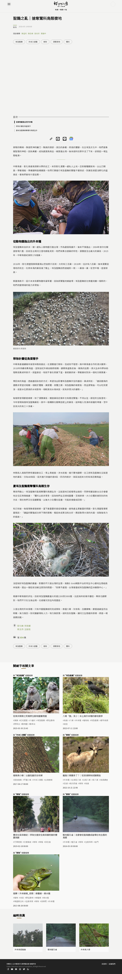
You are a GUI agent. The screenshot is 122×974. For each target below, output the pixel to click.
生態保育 (89, 842)
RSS (28, 969)
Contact (16, 969)
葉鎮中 (43, 33)
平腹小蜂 (27, 779)
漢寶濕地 (56, 41)
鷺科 (68, 41)
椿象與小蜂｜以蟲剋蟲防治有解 (28, 775)
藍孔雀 (74, 842)
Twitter (24, 969)
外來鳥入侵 (85, 949)
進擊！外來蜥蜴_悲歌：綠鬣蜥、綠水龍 (31, 893)
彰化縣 (20, 625)
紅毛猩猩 (24, 720)
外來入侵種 (33, 41)
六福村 (32, 720)
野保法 (17, 724)
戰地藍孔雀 (52, 949)
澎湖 (66, 783)
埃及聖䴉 (19, 41)
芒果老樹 (18, 842)
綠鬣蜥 (38, 897)
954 (21, 637)
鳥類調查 (104, 779)
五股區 (27, 629)
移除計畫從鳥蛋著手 (23, 126)
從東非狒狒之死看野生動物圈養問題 (30, 716)
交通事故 (27, 842)
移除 (45, 41)
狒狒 (16, 720)
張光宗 (37, 33)
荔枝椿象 (18, 779)
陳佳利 (24, 33)
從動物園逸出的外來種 (24, 122)
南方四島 (73, 783)
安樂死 (44, 901)
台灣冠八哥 (76, 779)
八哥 (72, 720)
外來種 (78, 720)
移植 (41, 842)
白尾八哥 (87, 779)
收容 (22, 897)
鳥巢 (66, 720)
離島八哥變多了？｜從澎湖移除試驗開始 (82, 775)
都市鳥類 (104, 720)
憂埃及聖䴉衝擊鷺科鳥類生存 (26, 130)
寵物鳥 (86, 720)
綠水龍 (46, 897)
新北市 (20, 629)
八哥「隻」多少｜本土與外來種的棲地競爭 (83, 716)
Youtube (12, 969)
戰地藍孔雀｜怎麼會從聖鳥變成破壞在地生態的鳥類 (85, 836)
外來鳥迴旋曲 (20, 949)
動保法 (32, 724)
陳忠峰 (30, 33)
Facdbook (8, 969)
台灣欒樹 (48, 779)
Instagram (20, 969)
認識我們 (112, 964)
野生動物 (50, 720)
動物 (15, 27)
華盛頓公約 (19, 901)
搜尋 (113, 4)
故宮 (66, 724)
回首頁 (104, 964)
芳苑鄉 (27, 625)
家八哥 (95, 779)
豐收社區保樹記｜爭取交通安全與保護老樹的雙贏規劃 (35, 836)
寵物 (16, 897)
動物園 (25, 724)
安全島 (48, 842)
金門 (97, 842)
